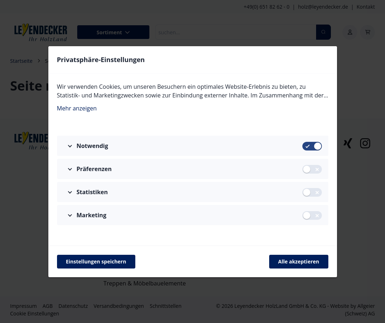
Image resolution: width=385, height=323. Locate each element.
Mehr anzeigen (77, 108)
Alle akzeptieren (298, 261)
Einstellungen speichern (96, 261)
